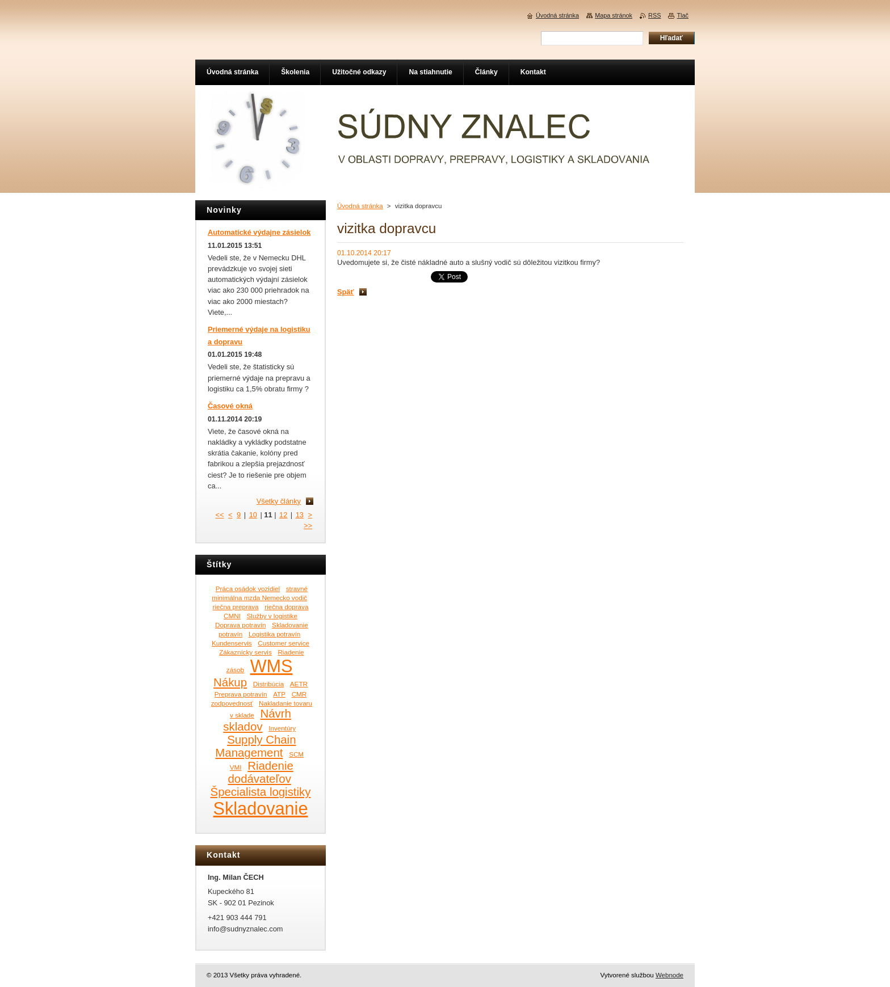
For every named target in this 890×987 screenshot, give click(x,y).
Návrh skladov (257, 720)
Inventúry (282, 728)
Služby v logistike (272, 615)
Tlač (683, 15)
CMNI (232, 615)
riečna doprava (286, 606)
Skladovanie (260, 808)
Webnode (669, 975)
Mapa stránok (613, 15)
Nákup (230, 682)
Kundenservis (232, 643)
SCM (296, 754)
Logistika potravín (274, 634)
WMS (271, 666)
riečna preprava (236, 606)
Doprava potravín (240, 625)
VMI (236, 767)
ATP (279, 694)
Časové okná (230, 406)
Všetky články (279, 501)
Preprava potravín (241, 694)
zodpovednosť (232, 703)
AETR (299, 683)
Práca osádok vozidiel (248, 588)
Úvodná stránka (360, 206)
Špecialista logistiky (261, 792)
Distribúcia (268, 683)
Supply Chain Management (255, 746)
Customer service (283, 643)
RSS (654, 15)
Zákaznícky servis (245, 652)
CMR (299, 694)
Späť (345, 292)
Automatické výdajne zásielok (259, 232)
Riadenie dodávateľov (260, 772)
